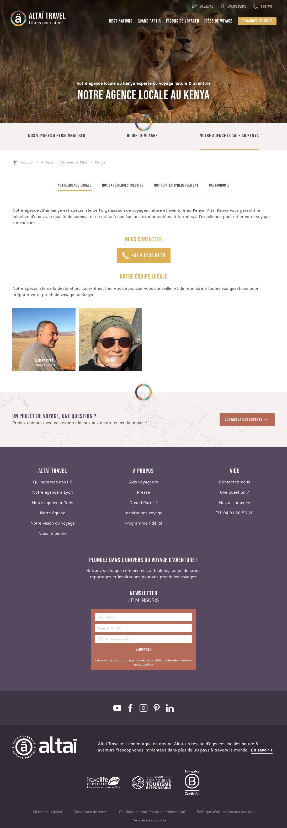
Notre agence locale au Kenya (229, 136)
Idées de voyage (218, 21)
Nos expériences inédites (123, 185)
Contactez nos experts (243, 419)
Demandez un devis (257, 21)
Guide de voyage (142, 136)
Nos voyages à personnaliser (56, 136)
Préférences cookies (148, 820)
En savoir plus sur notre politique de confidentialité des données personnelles (143, 662)
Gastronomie (219, 185)
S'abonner (144, 649)
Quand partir (149, 21)
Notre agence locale (75, 185)
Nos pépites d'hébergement (176, 185)
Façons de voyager (182, 21)
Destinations (120, 21)
